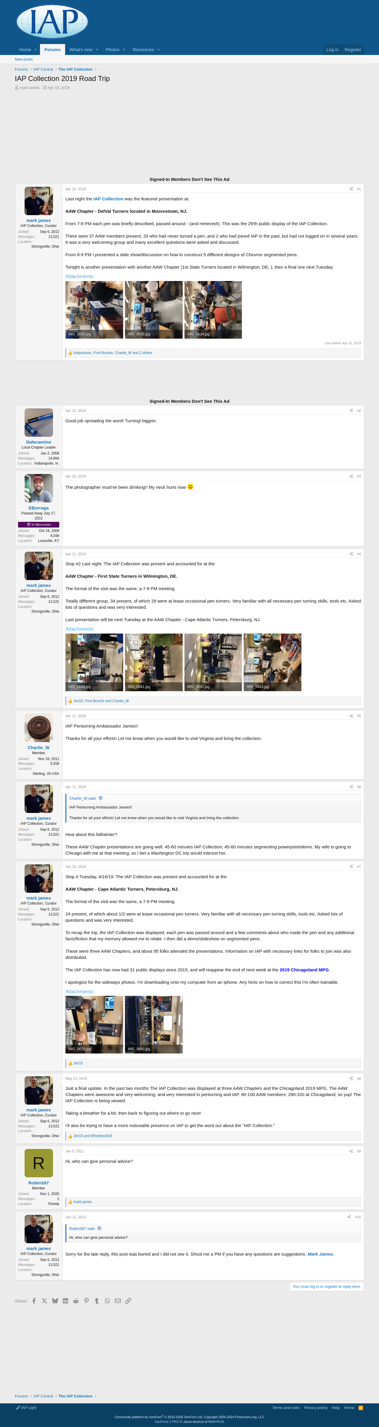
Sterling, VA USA (46, 774)
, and (101, 701)
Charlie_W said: (83, 798)
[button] (36, 49)
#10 (358, 1217)
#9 (359, 1151)
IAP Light (26, 1407)
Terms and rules (286, 1407)
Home (25, 49)
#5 (359, 716)
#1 (359, 189)
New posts (24, 59)
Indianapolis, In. (46, 463)
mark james (30, 87)
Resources (143, 49)
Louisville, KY (48, 541)
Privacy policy (315, 1407)
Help (336, 1407)
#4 (359, 554)
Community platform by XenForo (159, 1417)
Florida (53, 1204)
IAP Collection (108, 198)
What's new (81, 49)
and (92, 1136)
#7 (359, 867)
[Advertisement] (189, 134)
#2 (359, 411)
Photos (113, 49)
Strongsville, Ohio (45, 246)
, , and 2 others (112, 353)
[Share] (351, 189)
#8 (359, 1079)
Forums (52, 49)
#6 (359, 787)
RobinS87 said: (82, 1228)
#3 (359, 476)
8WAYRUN (216, 1421)
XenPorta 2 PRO (167, 1421)
